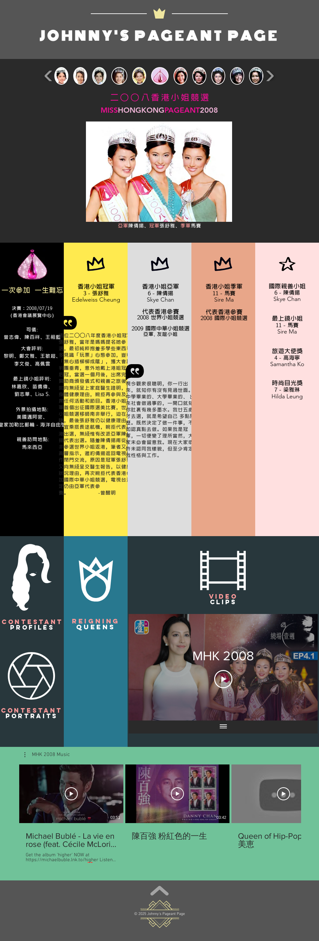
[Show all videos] (223, 727)
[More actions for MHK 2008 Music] (47, 755)
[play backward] (48, 76)
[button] (31, 577)
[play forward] (269, 76)
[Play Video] (223, 679)
